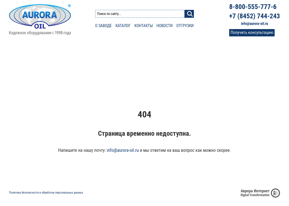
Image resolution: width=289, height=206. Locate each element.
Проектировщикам (254, 56)
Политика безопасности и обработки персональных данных (46, 192)
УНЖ (133, 80)
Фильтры (85, 56)
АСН (80, 80)
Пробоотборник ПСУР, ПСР (213, 64)
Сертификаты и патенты (225, 175)
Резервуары (203, 56)
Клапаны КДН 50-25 (25, 75)
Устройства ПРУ (22, 80)
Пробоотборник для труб (212, 75)
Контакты (143, 25)
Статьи (245, 61)
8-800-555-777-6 (253, 7)
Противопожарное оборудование (41, 56)
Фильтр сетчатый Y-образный (101, 69)
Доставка (186, 175)
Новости (165, 25)
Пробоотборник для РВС (212, 69)
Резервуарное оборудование (36, 50)
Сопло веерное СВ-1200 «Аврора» (157, 69)
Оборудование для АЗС (98, 50)
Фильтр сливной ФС (93, 64)
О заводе (103, 25)
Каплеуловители (207, 50)
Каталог (123, 25)
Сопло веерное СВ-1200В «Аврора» (158, 64)
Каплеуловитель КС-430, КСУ (100, 75)
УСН (12, 69)
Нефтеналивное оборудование (159, 50)
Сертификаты (250, 66)
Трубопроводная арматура (155, 56)
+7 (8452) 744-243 (254, 16)
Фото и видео (250, 76)
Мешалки (137, 75)
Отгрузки (185, 25)
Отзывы (246, 71)
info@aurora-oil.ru (254, 23)
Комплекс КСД (204, 80)
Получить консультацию (252, 32)
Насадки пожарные (25, 64)
